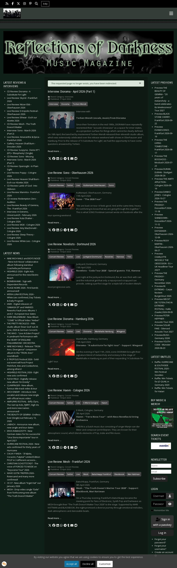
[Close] (140, 83)
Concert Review (56, 185)
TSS (129, 256)
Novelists (109, 256)
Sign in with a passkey (162, 522)
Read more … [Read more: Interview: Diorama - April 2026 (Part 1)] (54, 151)
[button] (49, 158)
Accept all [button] (71, 563)
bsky (45, 3)
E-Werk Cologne (90, 403)
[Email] (161, 472)
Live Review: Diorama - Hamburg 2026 (71, 319)
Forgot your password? (160, 541)
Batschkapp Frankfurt (101, 474)
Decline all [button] (87, 563)
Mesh (85, 474)
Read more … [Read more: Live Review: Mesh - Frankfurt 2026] (54, 518)
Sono (111, 185)
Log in (162, 533)
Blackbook (119, 474)
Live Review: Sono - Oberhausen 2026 (70, 173)
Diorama (65, 104)
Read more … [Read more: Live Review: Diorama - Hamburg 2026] (54, 368)
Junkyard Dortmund (92, 256)
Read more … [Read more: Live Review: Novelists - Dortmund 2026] (54, 297)
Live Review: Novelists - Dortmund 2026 (72, 244)
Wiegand (121, 331)
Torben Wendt (79, 104)
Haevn (104, 403)
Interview (53, 104)
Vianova (120, 256)
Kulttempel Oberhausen (94, 185)
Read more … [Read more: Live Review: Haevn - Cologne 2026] (54, 440)
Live (78, 185)
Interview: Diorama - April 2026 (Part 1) (71, 91)
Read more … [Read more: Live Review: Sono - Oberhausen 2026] (54, 222)
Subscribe (159, 478)
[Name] (161, 466)
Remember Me (161, 510)
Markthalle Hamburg (104, 331)
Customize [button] (105, 563)
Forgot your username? (160, 547)
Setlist (70, 185)
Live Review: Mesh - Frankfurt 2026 (69, 462)
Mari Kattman (134, 474)
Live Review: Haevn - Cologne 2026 (69, 390)
